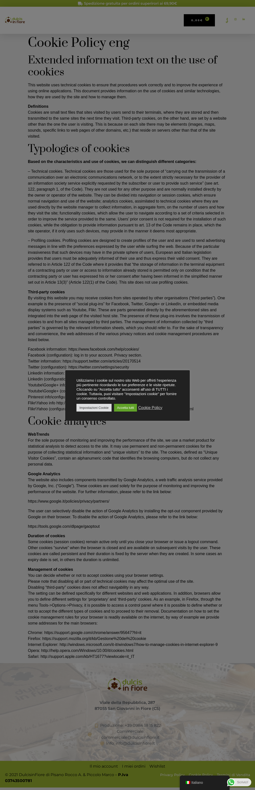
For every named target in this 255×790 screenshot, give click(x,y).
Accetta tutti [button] (125, 408)
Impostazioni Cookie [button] (94, 408)
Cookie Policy (150, 408)
